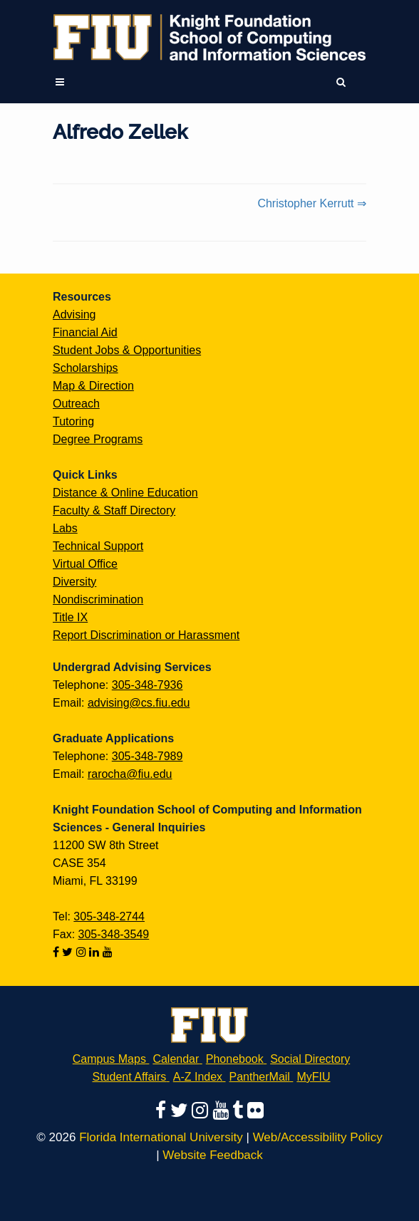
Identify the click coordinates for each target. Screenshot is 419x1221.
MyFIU (313, 1077)
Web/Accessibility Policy (318, 1137)
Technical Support (98, 546)
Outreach (76, 404)
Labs (65, 528)
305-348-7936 (147, 685)
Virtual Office (85, 564)
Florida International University (161, 1137)
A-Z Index (197, 1077)
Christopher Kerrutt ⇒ (311, 203)
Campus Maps (109, 1059)
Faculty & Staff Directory (114, 510)
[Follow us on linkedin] (95, 952)
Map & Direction (93, 386)
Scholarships (85, 368)
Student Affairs (130, 1077)
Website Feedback (212, 1155)
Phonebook (235, 1059)
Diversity (74, 582)
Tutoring (73, 421)
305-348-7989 (147, 756)
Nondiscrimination (98, 599)
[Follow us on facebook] (57, 952)
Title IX (70, 617)
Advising (74, 314)
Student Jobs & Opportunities (127, 350)
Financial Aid (85, 332)
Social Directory (310, 1059)
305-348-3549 (114, 934)
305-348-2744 (109, 916)
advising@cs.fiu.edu (139, 703)
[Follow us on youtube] (108, 952)
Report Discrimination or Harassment (146, 635)
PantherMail (259, 1077)
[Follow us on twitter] (69, 952)
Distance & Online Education (125, 493)
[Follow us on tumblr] (239, 1110)
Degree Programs (98, 439)
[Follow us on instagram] (82, 952)
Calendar (175, 1059)
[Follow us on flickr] (255, 1110)
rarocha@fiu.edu (130, 774)
